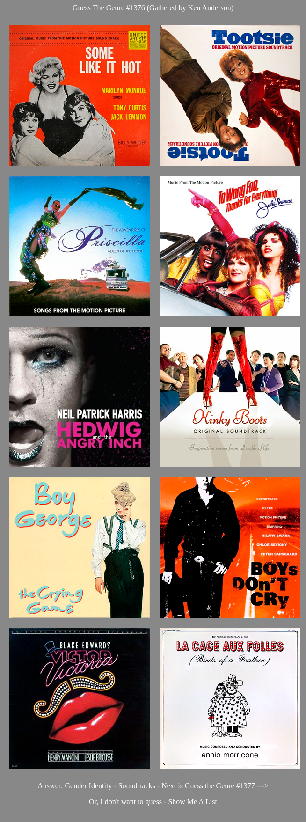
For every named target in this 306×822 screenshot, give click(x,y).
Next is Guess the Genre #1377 (208, 786)
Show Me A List (192, 802)
